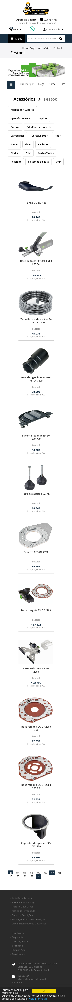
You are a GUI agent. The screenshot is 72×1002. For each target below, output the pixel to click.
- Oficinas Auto (17, 949)
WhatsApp (32, 29)
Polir (28, 153)
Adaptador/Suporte (22, 109)
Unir (58, 161)
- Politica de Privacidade (22, 910)
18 (59, 873)
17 (52, 873)
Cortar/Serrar (39, 135)
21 (25, 876)
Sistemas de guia (38, 161)
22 (32, 876)
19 (11, 876)
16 (45, 873)
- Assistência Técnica (21, 898)
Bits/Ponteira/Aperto (39, 127)
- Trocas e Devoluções (21, 906)
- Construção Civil (19, 941)
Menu (16, 38)
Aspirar (43, 118)
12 (17, 873)
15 (38, 873)
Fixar (58, 135)
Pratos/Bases (46, 153)
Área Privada (53, 29)
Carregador (17, 135)
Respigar (16, 161)
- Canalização (17, 932)
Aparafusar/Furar (21, 118)
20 (18, 876)
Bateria (15, 127)
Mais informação (38, 998)
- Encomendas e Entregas (23, 902)
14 (31, 873)
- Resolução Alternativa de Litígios (27, 919)
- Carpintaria (16, 937)
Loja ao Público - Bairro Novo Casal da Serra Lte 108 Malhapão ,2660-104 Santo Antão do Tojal (37, 966)
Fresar (14, 144)
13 (24, 873)
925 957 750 (37, 21)
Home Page (28, 48)
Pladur (14, 153)
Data (62, 84)
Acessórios (44, 48)
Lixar (28, 144)
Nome (52, 84)
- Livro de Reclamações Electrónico (28, 923)
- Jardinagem (16, 945)
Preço (41, 84)
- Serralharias (17, 954)
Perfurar (43, 144)
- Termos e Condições (21, 915)
